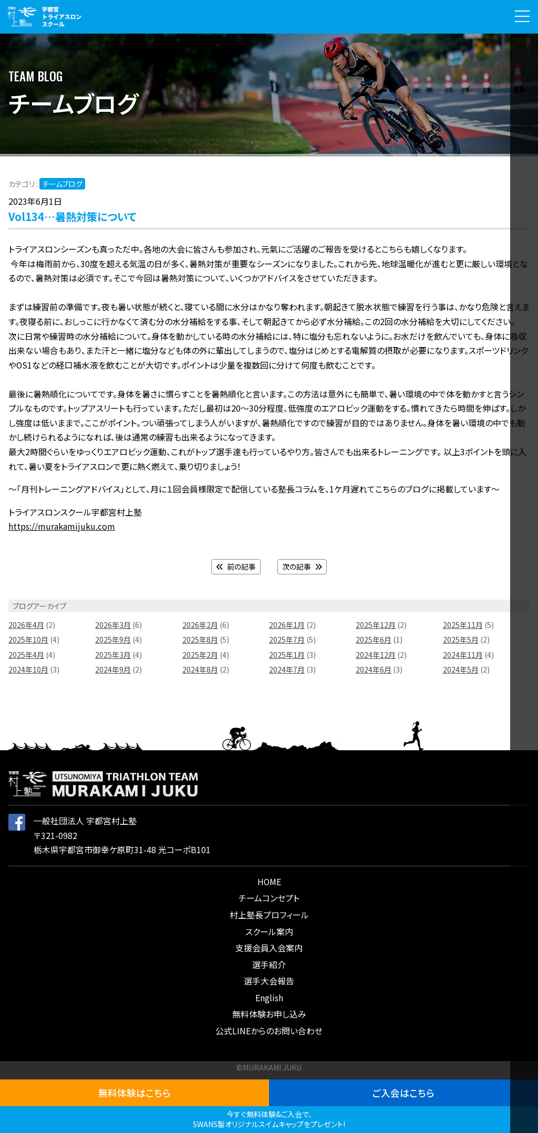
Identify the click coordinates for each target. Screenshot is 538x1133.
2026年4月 (26, 625)
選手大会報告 (269, 981)
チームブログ (62, 184)
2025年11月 (463, 625)
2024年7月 (287, 669)
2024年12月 (376, 654)
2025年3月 (113, 654)
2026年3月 (113, 625)
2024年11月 (463, 654)
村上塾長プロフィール (269, 915)
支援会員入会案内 (269, 948)
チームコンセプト (269, 898)
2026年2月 (200, 625)
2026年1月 (287, 625)
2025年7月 (287, 639)
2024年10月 (28, 669)
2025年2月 (200, 654)
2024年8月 (200, 669)
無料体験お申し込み (269, 1014)
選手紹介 (269, 965)
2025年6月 (373, 639)
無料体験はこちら (134, 1092)
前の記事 (236, 566)
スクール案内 (269, 932)
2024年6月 (373, 669)
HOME (269, 882)
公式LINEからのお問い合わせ (269, 1031)
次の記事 (302, 566)
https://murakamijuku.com (61, 526)
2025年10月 (28, 639)
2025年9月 (113, 639)
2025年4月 (26, 654)
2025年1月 (287, 654)
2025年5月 (461, 639)
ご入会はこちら (403, 1092)
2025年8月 (200, 639)
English (269, 998)
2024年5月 (461, 669)
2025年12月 (376, 625)
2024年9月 (113, 669)
